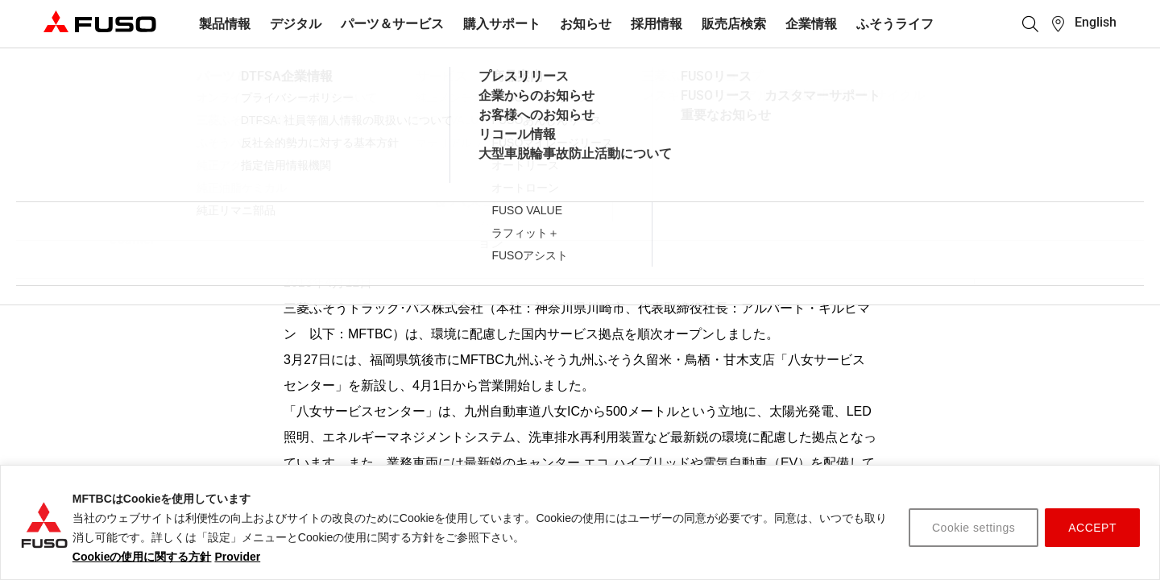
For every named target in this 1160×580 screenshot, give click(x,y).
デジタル (295, 23)
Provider (237, 556)
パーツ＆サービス (392, 23)
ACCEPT (1092, 527)
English (1095, 22)
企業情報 (811, 23)
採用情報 (656, 23)
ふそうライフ (895, 23)
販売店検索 (734, 23)
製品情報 (225, 23)
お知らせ (585, 23)
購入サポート (502, 23)
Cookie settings (973, 527)
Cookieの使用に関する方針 (142, 556)
